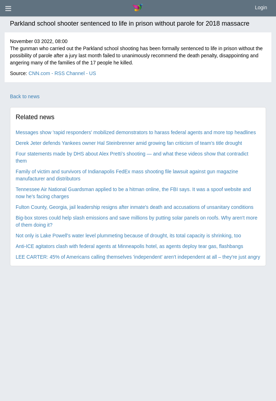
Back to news (24, 96)
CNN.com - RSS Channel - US (62, 73)
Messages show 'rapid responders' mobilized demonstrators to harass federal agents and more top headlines (136, 132)
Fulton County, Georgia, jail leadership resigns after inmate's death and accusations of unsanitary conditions (135, 207)
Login (261, 7)
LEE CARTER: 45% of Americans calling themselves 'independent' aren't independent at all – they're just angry (138, 257)
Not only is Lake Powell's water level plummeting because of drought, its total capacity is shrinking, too (128, 235)
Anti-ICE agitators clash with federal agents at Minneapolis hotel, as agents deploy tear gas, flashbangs (129, 246)
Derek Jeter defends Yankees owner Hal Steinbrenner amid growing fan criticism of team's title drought (129, 143)
